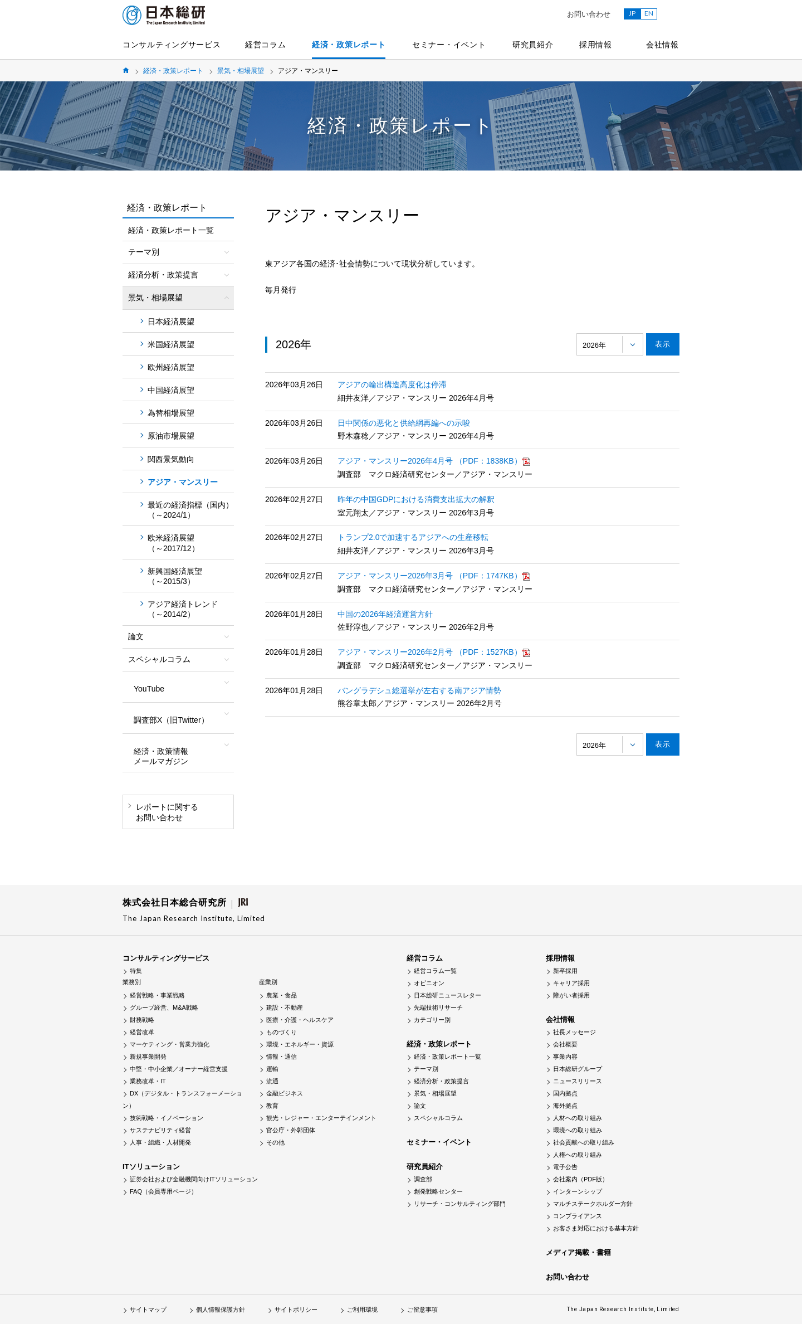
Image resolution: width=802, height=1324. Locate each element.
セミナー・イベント (449, 44)
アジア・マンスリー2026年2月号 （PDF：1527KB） (434, 652)
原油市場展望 (171, 435)
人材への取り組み (577, 1117)
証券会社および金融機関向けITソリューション (194, 1179)
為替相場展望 (171, 412)
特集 (136, 970)
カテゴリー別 (432, 1019)
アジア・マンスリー (183, 482)
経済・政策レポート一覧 (171, 230)
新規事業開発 (148, 1056)
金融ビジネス (284, 1093)
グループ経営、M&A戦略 (164, 1007)
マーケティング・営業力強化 (169, 1044)
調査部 (423, 1179)
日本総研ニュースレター (447, 995)
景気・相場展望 (240, 71)
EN (648, 13)
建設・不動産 (284, 1007)
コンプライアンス (577, 1216)
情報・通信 (281, 1056)
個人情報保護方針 (220, 1309)
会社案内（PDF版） (580, 1179)
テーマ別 (426, 1068)
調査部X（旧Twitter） (171, 719)
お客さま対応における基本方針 (596, 1228)
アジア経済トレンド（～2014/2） (183, 609)
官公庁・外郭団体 (290, 1130)
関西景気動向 (171, 459)
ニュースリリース (577, 1081)
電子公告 (565, 1167)
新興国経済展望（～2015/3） (175, 576)
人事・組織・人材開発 (160, 1142)
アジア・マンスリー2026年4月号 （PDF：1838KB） (434, 460)
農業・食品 (281, 995)
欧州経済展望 (171, 367)
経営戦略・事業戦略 (157, 995)
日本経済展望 (171, 321)
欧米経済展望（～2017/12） (173, 542)
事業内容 (565, 1056)
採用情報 (595, 44)
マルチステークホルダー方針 (593, 1203)
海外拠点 (565, 1105)
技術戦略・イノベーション (166, 1117)
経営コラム (265, 44)
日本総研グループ (577, 1068)
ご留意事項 (422, 1309)
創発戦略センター (438, 1191)
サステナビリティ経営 (160, 1130)
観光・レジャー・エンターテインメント (321, 1117)
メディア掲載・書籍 (578, 1252)
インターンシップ (577, 1191)
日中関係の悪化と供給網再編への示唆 (404, 422)
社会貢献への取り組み (583, 1142)
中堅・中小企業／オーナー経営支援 (179, 1068)
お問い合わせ (588, 14)
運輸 (272, 1068)
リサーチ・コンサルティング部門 (460, 1203)
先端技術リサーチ (438, 1007)
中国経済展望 (171, 390)
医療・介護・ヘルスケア (300, 1019)
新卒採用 (565, 970)
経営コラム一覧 (435, 970)
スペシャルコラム (438, 1117)
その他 (275, 1142)
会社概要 (565, 1044)
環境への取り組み (577, 1130)
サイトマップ (148, 1309)
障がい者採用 (571, 995)
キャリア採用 (571, 983)
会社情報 (662, 44)
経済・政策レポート (348, 44)
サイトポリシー (296, 1309)
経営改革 (142, 1032)
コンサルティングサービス (172, 44)
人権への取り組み (577, 1154)
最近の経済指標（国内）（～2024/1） (190, 509)
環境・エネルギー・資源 (300, 1044)
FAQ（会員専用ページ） (163, 1191)
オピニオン (429, 983)
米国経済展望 (171, 344)
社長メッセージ (574, 1032)
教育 (272, 1105)
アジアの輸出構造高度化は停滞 (392, 384)
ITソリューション (151, 1166)
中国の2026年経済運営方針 (385, 614)
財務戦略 (142, 1019)
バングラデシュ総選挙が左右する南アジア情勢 (419, 690)
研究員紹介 (533, 44)
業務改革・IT (148, 1081)
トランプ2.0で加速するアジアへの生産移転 (413, 537)
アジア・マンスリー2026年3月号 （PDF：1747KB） (434, 575)
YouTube (149, 688)
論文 (420, 1105)
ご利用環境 (362, 1309)
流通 (272, 1081)
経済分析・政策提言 (441, 1081)
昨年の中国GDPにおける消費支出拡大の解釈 (416, 499)
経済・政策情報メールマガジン (161, 756)
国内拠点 (565, 1093)
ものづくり (281, 1032)
